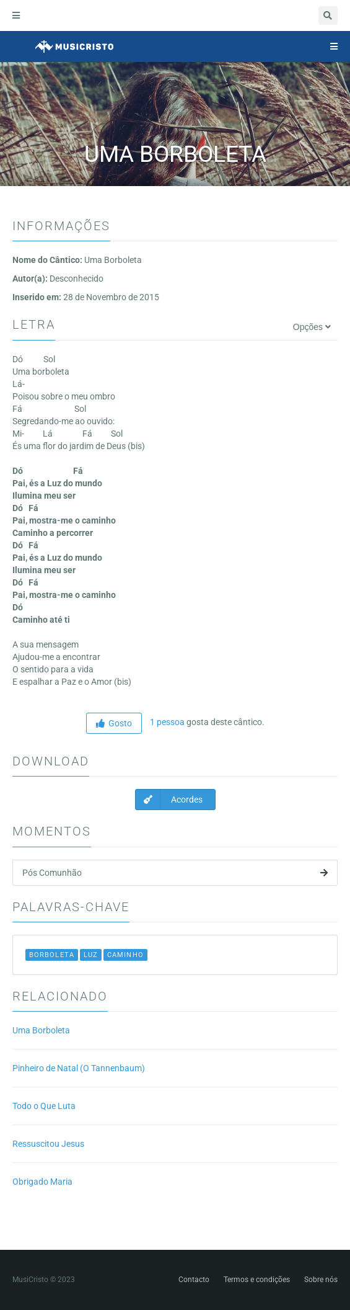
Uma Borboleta (41, 1030)
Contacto (193, 1279)
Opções (312, 327)
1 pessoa (166, 722)
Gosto (114, 723)
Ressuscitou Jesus (48, 1144)
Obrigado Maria (42, 1182)
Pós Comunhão (175, 873)
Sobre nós (321, 1279)
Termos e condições (257, 1279)
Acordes (169, 799)
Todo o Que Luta (44, 1106)
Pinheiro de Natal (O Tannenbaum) (78, 1068)
